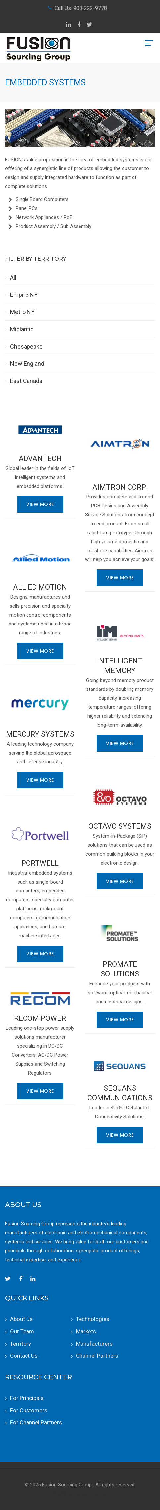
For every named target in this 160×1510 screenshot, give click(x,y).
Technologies (92, 1319)
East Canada (26, 380)
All (13, 277)
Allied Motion (40, 587)
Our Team (22, 1331)
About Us (21, 1319)
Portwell (40, 863)
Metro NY (22, 311)
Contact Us (24, 1355)
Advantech (40, 458)
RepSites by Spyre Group (80, 1494)
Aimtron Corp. (119, 487)
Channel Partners (97, 1355)
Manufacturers (94, 1343)
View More (40, 504)
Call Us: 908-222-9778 (81, 8)
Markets (86, 1331)
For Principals (27, 1398)
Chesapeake (26, 346)
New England (27, 363)
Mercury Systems (40, 734)
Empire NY (24, 294)
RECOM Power (40, 1018)
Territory (20, 1343)
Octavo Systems (119, 826)
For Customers (28, 1410)
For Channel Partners (36, 1422)
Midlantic (22, 329)
